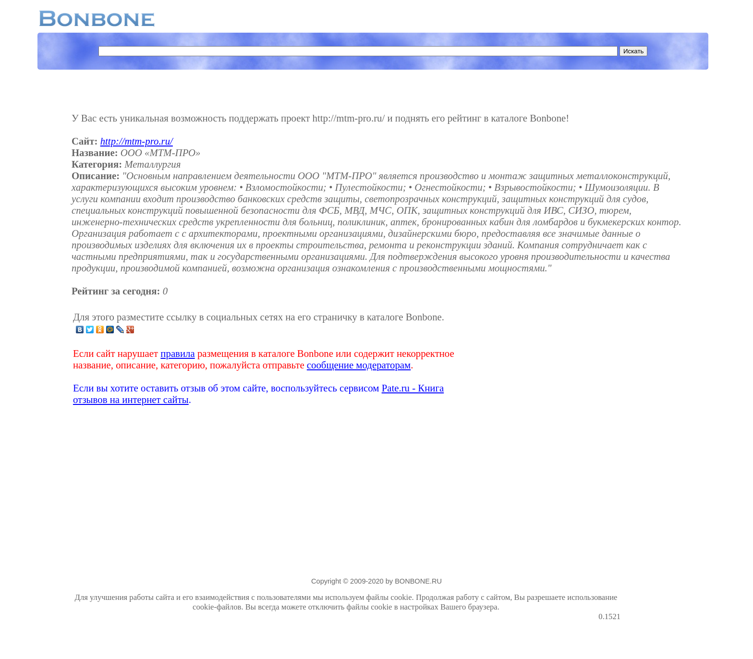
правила (177, 353)
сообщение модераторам (359, 364)
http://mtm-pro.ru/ (136, 140)
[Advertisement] (544, 358)
